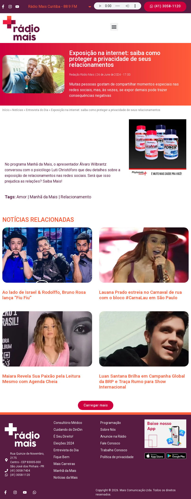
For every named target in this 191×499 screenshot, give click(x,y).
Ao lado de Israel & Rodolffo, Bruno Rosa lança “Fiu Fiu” (44, 295)
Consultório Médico (68, 423)
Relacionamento (76, 196)
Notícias (17, 110)
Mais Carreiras (64, 464)
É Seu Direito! (63, 436)
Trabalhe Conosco (113, 450)
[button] (114, 27)
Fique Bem (61, 457)
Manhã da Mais (44, 196)
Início (5, 110)
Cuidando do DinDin (68, 429)
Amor (22, 196)
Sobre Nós (108, 429)
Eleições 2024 (64, 443)
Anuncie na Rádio (113, 436)
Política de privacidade (117, 457)
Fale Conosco (110, 443)
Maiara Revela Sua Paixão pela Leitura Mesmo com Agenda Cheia (41, 378)
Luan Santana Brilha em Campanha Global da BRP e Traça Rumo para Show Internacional (142, 381)
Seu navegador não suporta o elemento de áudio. (117, 5)
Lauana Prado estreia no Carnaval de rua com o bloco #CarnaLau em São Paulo (140, 295)
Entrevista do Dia (37, 110)
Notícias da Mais (66, 477)
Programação (110, 423)
